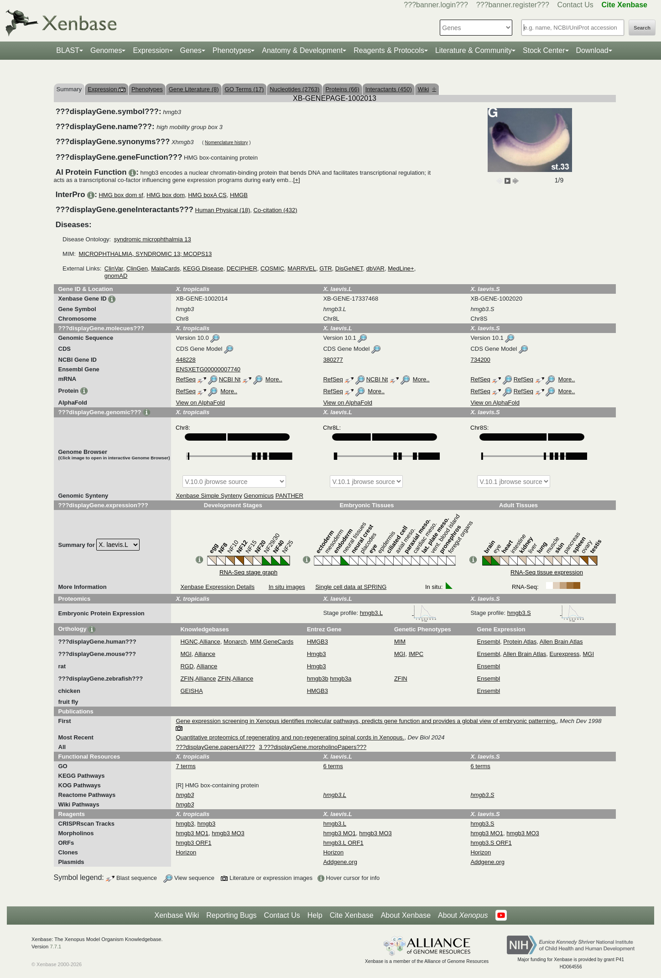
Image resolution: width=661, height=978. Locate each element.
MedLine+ (401, 268)
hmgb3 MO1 (192, 833)
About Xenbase (406, 915)
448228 (185, 359)
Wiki (427, 89)
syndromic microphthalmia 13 (152, 239)
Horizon (186, 852)
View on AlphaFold (200, 402)
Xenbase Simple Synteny (209, 495)
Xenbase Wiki (176, 915)
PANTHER (289, 495)
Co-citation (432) (275, 210)
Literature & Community (473, 50)
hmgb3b (317, 678)
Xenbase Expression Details (217, 586)
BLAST (67, 50)
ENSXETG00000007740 (208, 369)
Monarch (235, 641)
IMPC (416, 653)
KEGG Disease (203, 268)
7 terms (185, 766)
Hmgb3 (316, 653)
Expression (151, 50)
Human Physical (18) (222, 210)
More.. (273, 379)
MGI (186, 653)
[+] (296, 180)
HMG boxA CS (207, 195)
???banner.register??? (512, 5)
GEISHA (191, 690)
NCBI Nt (230, 379)
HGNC (189, 641)
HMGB (239, 195)
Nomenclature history (226, 142)
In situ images (287, 586)
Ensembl (488, 641)
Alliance (209, 641)
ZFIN (186, 678)
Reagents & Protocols (389, 50)
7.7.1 (55, 946)
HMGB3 (317, 641)
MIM (255, 641)
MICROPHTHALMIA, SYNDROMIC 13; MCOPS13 (145, 253)
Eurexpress (565, 653)
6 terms (333, 766)
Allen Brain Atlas (561, 641)
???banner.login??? (436, 5)
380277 (333, 359)
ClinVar (113, 268)
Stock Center (544, 50)
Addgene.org (340, 861)
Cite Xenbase (352, 915)
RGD (186, 666)
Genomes (106, 50)
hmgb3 (185, 823)
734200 (480, 359)
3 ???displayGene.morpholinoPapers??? (313, 747)
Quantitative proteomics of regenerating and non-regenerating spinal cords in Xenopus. (290, 737)
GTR (325, 268)
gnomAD (116, 275)
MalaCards (165, 268)
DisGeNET (349, 268)
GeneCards (278, 641)
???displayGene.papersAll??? (215, 747)
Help (315, 915)
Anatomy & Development (302, 50)
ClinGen (137, 268)
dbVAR (375, 268)
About (463, 915)
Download (592, 50)
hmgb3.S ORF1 (490, 842)
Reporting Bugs (231, 915)
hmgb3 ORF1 (193, 842)
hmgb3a (340, 678)
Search (642, 28)
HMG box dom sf (121, 195)
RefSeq (185, 379)
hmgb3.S (546, 612)
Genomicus (259, 495)
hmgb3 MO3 (228, 833)
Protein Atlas (519, 641)
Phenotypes (232, 50)
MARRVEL (301, 268)
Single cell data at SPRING (350, 586)
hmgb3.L (398, 612)
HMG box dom (165, 195)
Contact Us (575, 5)
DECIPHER (242, 268)
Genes (191, 50)
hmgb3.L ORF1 (343, 842)
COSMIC (272, 268)
